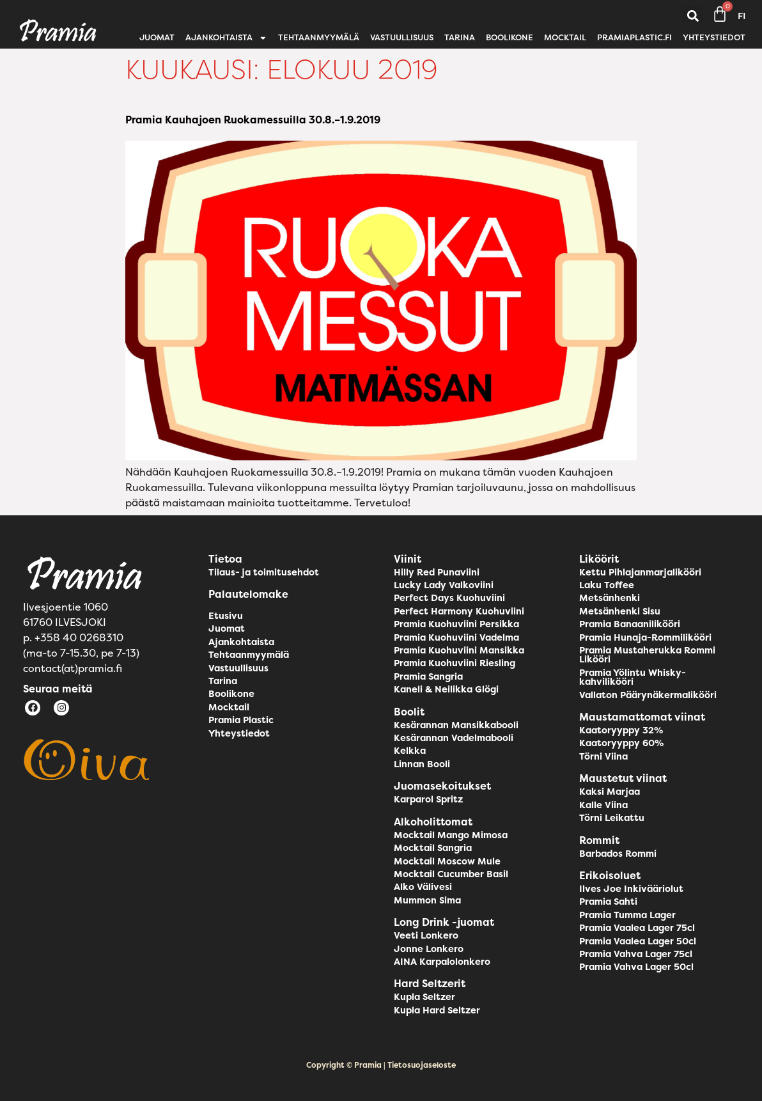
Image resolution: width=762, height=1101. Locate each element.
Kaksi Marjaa (609, 791)
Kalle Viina (603, 805)
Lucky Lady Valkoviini (444, 585)
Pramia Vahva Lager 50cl (636, 966)
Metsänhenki (609, 597)
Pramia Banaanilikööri (629, 624)
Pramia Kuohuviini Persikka (456, 624)
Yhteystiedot (714, 37)
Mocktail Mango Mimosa (451, 835)
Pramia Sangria (428, 676)
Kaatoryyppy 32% (621, 730)
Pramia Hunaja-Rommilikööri (645, 637)
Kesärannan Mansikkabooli (456, 725)
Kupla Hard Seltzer (437, 1010)
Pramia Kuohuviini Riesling (454, 663)
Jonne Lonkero (428, 948)
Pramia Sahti (608, 901)
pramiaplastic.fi (634, 37)
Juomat (157, 37)
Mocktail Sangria (433, 847)
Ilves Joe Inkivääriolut (631, 888)
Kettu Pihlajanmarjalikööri (640, 572)
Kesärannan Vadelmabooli (453, 737)
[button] (692, 16)
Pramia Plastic (241, 720)
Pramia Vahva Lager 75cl (635, 954)
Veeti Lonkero (426, 935)
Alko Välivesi (423, 886)
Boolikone (509, 37)
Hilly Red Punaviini (436, 572)
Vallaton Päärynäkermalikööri (648, 695)
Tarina (459, 37)
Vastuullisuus (401, 37)
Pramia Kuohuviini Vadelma (456, 637)
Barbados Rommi (618, 853)
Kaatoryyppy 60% (621, 743)
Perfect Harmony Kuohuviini (459, 611)
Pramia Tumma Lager (627, 915)
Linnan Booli (422, 764)
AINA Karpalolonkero (442, 961)
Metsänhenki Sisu (619, 611)
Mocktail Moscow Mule (447, 861)
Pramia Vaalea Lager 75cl (637, 927)
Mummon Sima (427, 900)
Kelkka (410, 750)
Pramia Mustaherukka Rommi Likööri (647, 655)
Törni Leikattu (611, 817)
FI (741, 16)
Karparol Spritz (428, 799)
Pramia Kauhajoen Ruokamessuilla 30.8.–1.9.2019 (252, 120)
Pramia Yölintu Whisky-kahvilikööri (632, 677)
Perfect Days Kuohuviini (449, 597)
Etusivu (225, 615)
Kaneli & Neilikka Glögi (446, 689)
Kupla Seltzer (424, 996)
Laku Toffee (606, 585)
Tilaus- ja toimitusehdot (263, 572)
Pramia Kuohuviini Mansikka (459, 650)
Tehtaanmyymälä (318, 37)
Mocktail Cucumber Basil (451, 874)
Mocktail (565, 37)
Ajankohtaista (226, 38)
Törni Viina (603, 756)
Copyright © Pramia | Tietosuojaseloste (381, 1064)
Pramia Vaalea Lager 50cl (637, 941)
